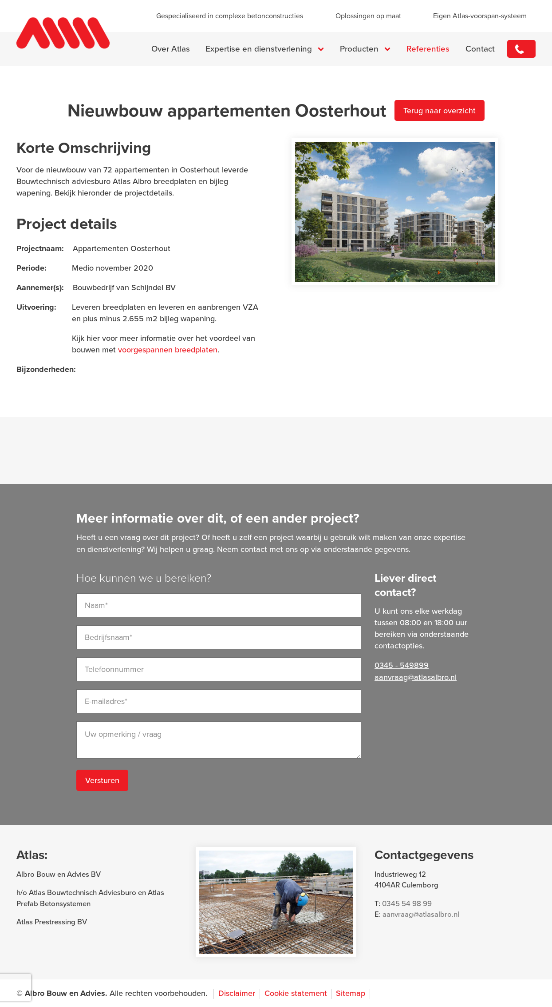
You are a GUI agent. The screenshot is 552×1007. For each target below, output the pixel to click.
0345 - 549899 (521, 49)
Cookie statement (295, 993)
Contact (480, 49)
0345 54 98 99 (407, 903)
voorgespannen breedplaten (167, 350)
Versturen (102, 780)
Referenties (427, 49)
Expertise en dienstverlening (258, 49)
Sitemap (350, 993)
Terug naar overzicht (439, 111)
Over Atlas (170, 49)
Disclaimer (236, 993)
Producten (359, 49)
